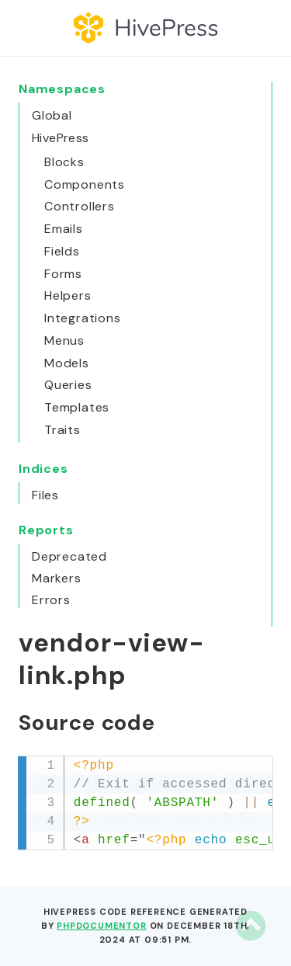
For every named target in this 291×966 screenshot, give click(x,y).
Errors (51, 600)
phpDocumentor (101, 925)
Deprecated (69, 556)
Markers (56, 578)
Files (45, 495)
